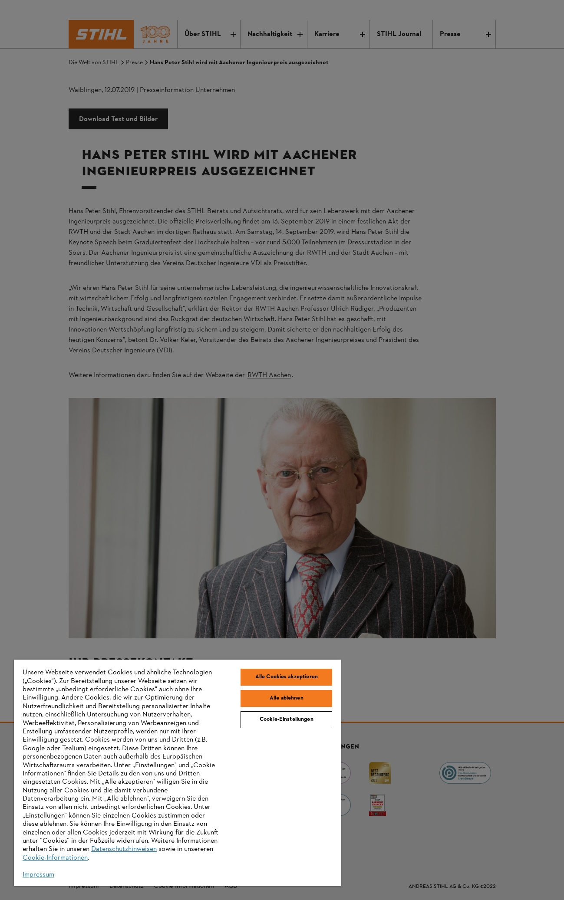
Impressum (38, 875)
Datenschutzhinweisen (124, 849)
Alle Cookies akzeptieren (286, 677)
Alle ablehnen (286, 698)
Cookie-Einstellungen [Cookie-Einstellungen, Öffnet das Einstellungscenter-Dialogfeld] (286, 719)
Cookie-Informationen (55, 858)
